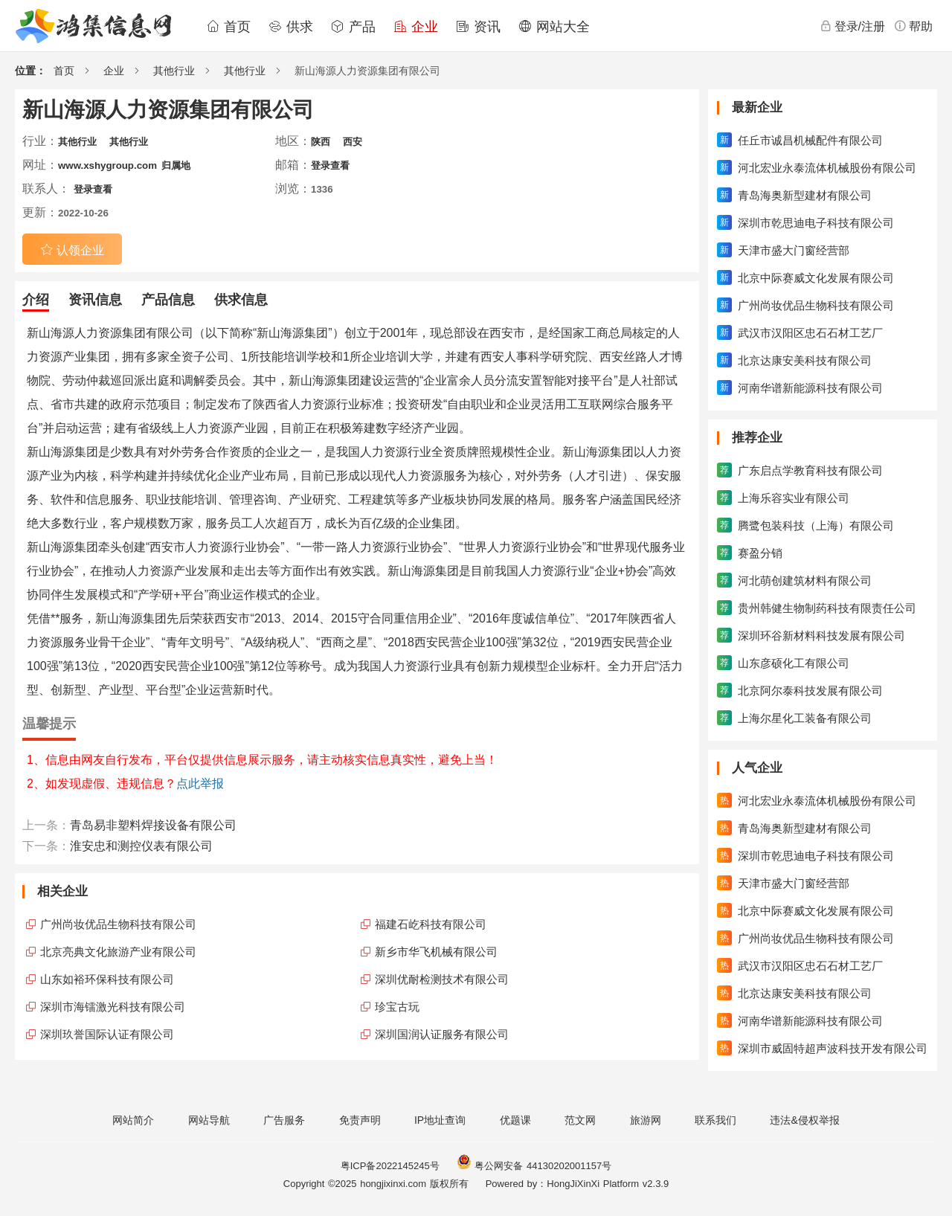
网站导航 (209, 1120)
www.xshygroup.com (107, 165)
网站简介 (133, 1120)
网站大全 (554, 26)
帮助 (913, 26)
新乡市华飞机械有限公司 (436, 951)
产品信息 (168, 299)
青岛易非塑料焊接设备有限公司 (153, 825)
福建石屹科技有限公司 (430, 924)
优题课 (515, 1120)
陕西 (320, 141)
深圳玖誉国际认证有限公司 (107, 1034)
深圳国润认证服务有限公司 (442, 1034)
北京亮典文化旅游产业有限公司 (118, 951)
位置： (30, 71)
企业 (415, 26)
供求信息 (241, 299)
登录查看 (330, 165)
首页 (228, 26)
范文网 (580, 1120)
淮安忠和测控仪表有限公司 (141, 846)
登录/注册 (852, 26)
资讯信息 (95, 299)
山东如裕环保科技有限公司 (107, 979)
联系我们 (715, 1120)
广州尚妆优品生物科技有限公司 (118, 924)
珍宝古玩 (397, 1006)
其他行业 (174, 71)
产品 (353, 26)
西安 (352, 141)
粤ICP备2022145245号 (390, 1165)
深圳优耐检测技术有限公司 (442, 979)
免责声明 (360, 1120)
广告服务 (284, 1120)
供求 (290, 26)
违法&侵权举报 (804, 1120)
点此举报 (200, 783)
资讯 (478, 26)
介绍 (35, 299)
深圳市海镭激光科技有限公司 (112, 1006)
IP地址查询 (440, 1120)
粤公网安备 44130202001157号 (534, 1165)
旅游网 (645, 1120)
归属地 (175, 165)
